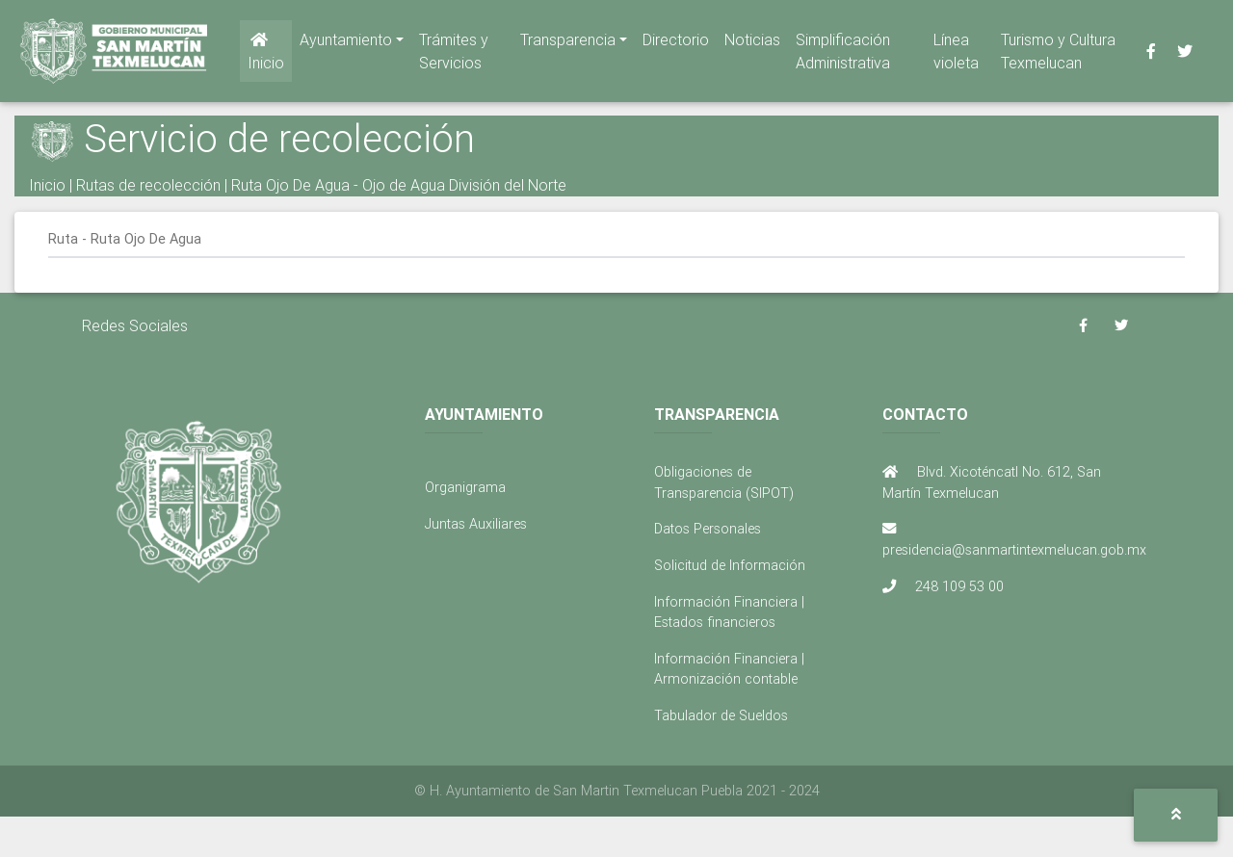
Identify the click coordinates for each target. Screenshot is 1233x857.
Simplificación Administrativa (843, 55)
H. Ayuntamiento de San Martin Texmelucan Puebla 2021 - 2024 (625, 790)
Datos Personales (707, 528)
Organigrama (465, 487)
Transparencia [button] (568, 43)
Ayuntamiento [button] (346, 43)
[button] (1176, 815)
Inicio (266, 56)
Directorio (676, 43)
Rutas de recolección (148, 185)
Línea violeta (956, 55)
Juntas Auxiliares (476, 523)
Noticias (752, 43)
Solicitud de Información (729, 565)
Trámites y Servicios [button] (453, 55)
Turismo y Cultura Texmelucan (1058, 55)
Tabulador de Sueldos (721, 715)
